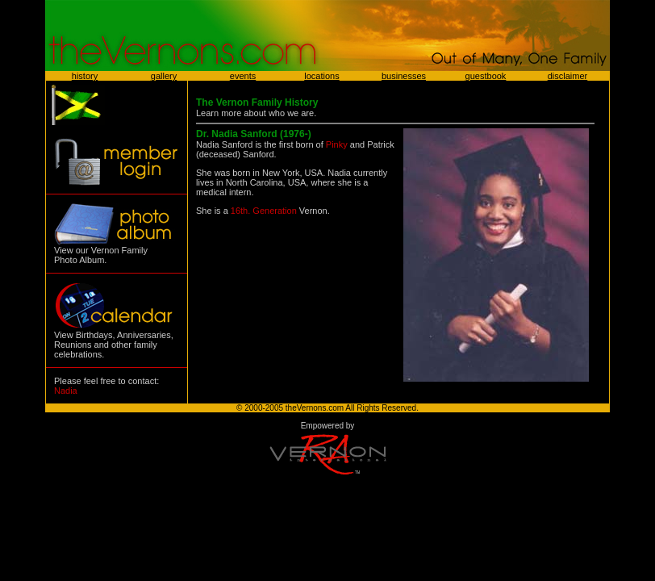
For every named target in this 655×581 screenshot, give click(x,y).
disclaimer (568, 76)
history (85, 76)
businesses (404, 76)
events (243, 76)
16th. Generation (264, 210)
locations (321, 76)
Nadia (65, 390)
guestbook (486, 76)
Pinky (337, 144)
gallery (164, 76)
